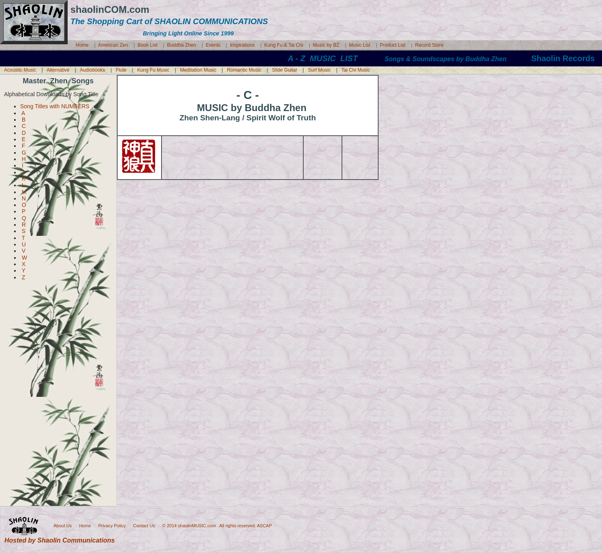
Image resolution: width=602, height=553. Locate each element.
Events (213, 45)
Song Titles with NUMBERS (54, 106)
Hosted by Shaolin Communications (59, 540)
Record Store (429, 45)
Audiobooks (92, 70)
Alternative (58, 70)
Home (82, 45)
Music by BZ (327, 45)
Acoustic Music (20, 70)
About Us (63, 525)
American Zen (113, 45)
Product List (392, 45)
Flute (121, 70)
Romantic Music (244, 70)
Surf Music (319, 70)
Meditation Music (198, 70)
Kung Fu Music (153, 70)
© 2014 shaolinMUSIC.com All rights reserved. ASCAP (217, 525)
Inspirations (242, 45)
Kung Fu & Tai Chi (283, 45)
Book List (147, 45)
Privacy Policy (112, 525)
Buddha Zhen (182, 45)
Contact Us (144, 525)
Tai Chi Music (355, 70)
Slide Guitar (285, 70)
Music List (359, 45)
